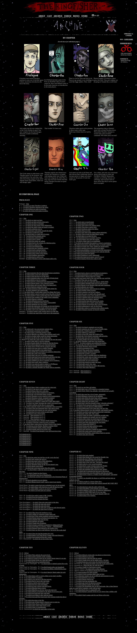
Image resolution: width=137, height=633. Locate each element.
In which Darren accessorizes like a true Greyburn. (92, 304)
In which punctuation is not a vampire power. (89, 275)
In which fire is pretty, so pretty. (86, 353)
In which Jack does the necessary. (36, 252)
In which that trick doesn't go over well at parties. (41, 410)
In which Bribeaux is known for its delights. (89, 396)
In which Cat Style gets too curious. (40, 490)
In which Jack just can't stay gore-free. (88, 338)
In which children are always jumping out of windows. (43, 360)
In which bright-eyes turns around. (87, 572)
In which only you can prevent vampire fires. (39, 329)
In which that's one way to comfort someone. (40, 355)
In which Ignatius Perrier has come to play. (88, 258)
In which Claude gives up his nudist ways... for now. (92, 560)
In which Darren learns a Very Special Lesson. (39, 283)
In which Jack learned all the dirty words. (39, 537)
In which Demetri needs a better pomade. (39, 427)
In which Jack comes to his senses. (37, 253)
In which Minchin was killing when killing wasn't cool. (43, 334)
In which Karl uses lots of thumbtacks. (39, 475)
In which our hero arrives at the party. (37, 222)
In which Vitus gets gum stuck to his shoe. (46, 502)
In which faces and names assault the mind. (39, 231)
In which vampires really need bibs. (88, 359)
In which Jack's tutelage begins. (36, 250)
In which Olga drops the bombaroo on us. (39, 512)
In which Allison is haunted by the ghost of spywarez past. (44, 591)
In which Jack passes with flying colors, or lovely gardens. (93, 245)
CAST (49, 16)
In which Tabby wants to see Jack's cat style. (43, 489)
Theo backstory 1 (86, 371)
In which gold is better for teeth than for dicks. (91, 419)
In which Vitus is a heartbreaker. (36, 607)
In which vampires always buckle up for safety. (89, 248)
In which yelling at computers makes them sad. (40, 514)
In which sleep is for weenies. (86, 495)
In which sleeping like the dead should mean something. (42, 273)
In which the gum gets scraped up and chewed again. (49, 507)
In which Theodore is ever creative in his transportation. (43, 396)
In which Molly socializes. (34, 577)
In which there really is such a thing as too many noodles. (44, 576)
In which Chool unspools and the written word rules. (93, 405)
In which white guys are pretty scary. (87, 401)
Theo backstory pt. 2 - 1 (37, 415)
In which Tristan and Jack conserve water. (89, 426)
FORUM (67, 16)
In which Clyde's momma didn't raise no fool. (90, 574)
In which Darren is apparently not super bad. (39, 399)
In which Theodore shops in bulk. (87, 346)
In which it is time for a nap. (34, 232)
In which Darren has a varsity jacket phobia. (89, 302)
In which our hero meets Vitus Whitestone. (39, 225)
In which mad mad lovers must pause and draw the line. (43, 357)
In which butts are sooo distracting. (87, 360)
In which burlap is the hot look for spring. (89, 558)
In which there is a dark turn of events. (37, 234)
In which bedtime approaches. (35, 255)
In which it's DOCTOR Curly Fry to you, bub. (91, 492)
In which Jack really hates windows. (37, 362)
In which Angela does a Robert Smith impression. (41, 420)
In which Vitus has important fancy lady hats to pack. (42, 408)
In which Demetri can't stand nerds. (37, 290)
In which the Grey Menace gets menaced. (90, 459)
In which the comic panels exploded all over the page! (44, 339)
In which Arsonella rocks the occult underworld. (98, 563)
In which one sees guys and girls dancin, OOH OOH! (91, 282)
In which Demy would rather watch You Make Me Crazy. (42, 292)
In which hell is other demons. (95, 569)
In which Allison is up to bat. (85, 556)
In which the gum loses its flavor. (43, 509)
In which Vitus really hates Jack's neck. (38, 605)
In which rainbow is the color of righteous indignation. (94, 490)
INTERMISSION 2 (25, 436)
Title (27, 204)
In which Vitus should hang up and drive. (38, 366)
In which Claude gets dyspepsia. (36, 523)
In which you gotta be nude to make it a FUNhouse (42, 364)
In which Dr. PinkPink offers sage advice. (90, 460)
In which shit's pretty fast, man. (86, 364)
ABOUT (42, 16)
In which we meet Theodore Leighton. (35, 205)
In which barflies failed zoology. (86, 290)
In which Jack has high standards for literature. (40, 392)
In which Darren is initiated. (34, 299)
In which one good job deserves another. (88, 583)
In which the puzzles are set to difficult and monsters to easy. (95, 576)
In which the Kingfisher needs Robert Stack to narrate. (93, 433)
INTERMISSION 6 (25, 443)
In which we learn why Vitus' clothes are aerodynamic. (92, 246)
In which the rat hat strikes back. (43, 539)
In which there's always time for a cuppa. (88, 276)
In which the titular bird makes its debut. (35, 211)
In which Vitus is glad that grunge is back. (38, 332)
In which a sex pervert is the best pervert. (39, 579)
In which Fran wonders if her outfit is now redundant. (42, 297)
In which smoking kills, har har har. (37, 519)
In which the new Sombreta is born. (37, 248)
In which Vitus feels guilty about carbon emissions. (91, 232)
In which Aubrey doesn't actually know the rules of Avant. (43, 294)
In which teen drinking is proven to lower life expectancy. (93, 250)
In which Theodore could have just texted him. (90, 341)
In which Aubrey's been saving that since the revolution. (42, 295)
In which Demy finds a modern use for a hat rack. (41, 387)
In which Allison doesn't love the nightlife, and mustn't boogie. (93, 410)
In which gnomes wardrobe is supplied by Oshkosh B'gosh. (44, 525)
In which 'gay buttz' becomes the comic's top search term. (44, 403)
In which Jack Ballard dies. (34, 246)
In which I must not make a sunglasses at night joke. (93, 415)
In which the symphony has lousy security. (89, 331)
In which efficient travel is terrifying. (37, 301)
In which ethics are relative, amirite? (87, 299)
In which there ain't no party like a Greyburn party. (41, 285)
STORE (84, 16)
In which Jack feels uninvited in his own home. (91, 422)
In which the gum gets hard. (41, 506)
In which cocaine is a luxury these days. (89, 481)
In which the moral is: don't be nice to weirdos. (90, 289)
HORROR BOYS (126, 43)
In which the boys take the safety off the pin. (91, 487)
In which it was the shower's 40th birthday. (89, 406)
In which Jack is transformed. (85, 222)
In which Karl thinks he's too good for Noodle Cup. (93, 457)
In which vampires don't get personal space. (89, 297)
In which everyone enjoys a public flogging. (39, 348)
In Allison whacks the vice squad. (97, 570)
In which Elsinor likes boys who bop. (37, 391)
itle (76, 325)
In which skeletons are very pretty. (36, 304)
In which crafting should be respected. (88, 352)
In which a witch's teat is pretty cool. (37, 583)
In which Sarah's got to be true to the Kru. (90, 339)
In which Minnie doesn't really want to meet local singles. (43, 482)
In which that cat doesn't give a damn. (37, 331)
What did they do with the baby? (94, 565)
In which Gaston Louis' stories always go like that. (43, 311)
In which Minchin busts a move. (36, 588)
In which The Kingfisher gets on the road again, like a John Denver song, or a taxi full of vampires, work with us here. (93, 587)
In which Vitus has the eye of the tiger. (37, 276)
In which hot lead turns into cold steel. (38, 593)
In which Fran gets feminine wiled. (37, 497)
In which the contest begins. (35, 238)
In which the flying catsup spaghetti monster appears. (42, 516)
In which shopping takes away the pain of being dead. (41, 278)
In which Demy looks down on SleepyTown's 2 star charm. (43, 424)
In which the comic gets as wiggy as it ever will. (91, 357)
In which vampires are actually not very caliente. (92, 417)
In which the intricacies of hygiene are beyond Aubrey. (43, 306)
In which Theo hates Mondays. (86, 367)
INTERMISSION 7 (25, 445)
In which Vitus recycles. (83, 231)
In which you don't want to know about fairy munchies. (94, 412)
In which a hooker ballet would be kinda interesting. (41, 336)
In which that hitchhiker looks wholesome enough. (41, 308)
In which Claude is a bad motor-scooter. (88, 567)
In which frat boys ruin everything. (37, 584)
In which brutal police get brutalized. (53, 567)
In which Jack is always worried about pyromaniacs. (91, 273)
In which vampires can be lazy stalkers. (88, 292)
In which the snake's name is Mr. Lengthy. (39, 495)
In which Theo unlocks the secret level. (38, 555)
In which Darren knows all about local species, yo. (42, 518)
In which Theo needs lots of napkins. (88, 350)
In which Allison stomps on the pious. (88, 584)
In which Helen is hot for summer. (35, 280)
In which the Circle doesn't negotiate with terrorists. (92, 336)
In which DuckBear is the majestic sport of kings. (92, 488)
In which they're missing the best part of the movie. (93, 471)
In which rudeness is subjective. (85, 332)
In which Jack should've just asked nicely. (39, 350)
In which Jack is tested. (33, 239)
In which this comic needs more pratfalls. (89, 431)
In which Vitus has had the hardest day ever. (40, 533)
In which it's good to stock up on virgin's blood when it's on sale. (46, 558)
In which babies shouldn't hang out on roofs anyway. (91, 283)
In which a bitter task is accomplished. (88, 241)
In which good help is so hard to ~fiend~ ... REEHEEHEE (44, 526)
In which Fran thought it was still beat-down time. (45, 431)
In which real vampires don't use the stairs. (89, 399)
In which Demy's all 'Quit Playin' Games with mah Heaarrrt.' (45, 535)
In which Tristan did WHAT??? (86, 424)
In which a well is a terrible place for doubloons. (92, 355)
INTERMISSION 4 (25, 439)
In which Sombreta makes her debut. (87, 229)
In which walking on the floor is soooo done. (40, 405)
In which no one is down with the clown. (39, 586)
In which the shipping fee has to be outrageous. (40, 359)
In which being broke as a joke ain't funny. (39, 560)
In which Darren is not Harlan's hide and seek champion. (92, 285)
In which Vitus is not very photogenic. (37, 274)
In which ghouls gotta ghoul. (34, 466)
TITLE (26, 553)
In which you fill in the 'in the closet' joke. (38, 338)
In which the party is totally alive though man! (90, 294)
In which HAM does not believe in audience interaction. (43, 352)
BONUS (76, 16)
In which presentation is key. (85, 348)
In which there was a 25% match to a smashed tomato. (92, 389)
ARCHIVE (58, 16)
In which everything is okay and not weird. (39, 595)
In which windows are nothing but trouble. (93, 343)
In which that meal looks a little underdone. (39, 461)
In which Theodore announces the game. (35, 207)
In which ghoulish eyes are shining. (36, 480)
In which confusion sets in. (34, 229)
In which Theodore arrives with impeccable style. (41, 258)
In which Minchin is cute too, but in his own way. (41, 590)
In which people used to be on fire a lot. (38, 429)
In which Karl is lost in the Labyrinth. (38, 581)
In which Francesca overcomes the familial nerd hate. (92, 562)
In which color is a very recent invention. (89, 464)
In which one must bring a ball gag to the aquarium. (43, 313)
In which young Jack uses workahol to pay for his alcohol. (47, 485)
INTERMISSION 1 (25, 434)
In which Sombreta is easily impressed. (87, 255)
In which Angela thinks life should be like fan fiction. (41, 343)
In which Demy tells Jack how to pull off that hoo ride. (46, 487)
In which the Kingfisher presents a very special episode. (92, 252)
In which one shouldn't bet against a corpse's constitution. (93, 243)
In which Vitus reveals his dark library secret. (90, 234)
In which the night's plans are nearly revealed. (40, 227)
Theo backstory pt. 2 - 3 (37, 419)
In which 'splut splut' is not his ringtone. (37, 341)
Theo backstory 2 (86, 372)
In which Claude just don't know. (37, 473)
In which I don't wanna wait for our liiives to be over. (92, 595)
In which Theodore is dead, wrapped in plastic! (40, 398)
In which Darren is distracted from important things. (41, 281)
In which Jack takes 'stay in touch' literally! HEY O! (93, 494)
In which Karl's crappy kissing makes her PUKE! (92, 466)
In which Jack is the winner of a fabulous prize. (41, 243)
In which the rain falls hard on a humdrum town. (91, 345)
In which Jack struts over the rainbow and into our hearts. (95, 473)
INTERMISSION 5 (25, 441)
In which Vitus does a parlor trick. (86, 227)
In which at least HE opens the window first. (89, 334)
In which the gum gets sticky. (42, 504)
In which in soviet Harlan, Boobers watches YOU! (42, 426)
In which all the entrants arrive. (36, 236)
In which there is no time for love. (86, 236)
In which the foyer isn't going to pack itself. (39, 412)
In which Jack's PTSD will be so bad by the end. (41, 346)
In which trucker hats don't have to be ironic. (90, 301)
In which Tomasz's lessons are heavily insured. (90, 309)
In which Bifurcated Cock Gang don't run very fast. (92, 408)
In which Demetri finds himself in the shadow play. (42, 528)
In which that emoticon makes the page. (89, 362)
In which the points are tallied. (35, 241)
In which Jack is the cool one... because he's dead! (92, 462)
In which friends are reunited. (85, 224)
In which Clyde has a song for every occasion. (40, 422)
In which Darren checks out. (85, 579)
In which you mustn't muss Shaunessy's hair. (90, 467)
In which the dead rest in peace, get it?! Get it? (89, 257)
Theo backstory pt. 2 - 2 (37, 417)
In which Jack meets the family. (85, 253)
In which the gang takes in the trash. (44, 609)
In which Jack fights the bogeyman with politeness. (91, 398)
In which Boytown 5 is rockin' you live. (89, 238)
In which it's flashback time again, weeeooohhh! (41, 302)
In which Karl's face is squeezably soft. (88, 590)
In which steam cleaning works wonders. (39, 556)
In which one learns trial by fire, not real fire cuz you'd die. (92, 278)
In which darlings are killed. (35, 521)
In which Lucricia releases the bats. (37, 499)
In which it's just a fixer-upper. (35, 413)
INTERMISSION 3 (25, 438)
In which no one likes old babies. (86, 387)
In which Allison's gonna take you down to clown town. (93, 555)
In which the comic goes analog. (36, 353)
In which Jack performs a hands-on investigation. (92, 429)
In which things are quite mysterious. (34, 209)
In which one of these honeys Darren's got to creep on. (43, 602)
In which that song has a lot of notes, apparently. (91, 394)
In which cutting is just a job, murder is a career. (91, 296)
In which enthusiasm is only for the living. (89, 306)
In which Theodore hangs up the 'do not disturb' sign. (42, 464)
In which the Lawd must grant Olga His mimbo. (40, 468)
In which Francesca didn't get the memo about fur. (41, 288)
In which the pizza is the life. (35, 600)
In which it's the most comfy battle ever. (38, 389)
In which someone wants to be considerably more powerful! (43, 406)
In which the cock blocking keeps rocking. (39, 394)
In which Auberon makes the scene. (36, 287)
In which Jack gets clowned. (85, 434)
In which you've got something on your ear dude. (41, 309)
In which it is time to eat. (34, 245)
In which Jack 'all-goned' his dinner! (37, 463)
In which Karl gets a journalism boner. (38, 562)
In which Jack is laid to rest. (35, 257)
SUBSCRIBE (128, 39)
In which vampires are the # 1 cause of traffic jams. (91, 329)
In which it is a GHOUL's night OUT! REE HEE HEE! (43, 401)
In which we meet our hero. (34, 220)
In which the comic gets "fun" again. (88, 413)
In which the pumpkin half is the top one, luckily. (92, 469)
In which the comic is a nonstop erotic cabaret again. (92, 308)
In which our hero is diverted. (35, 224)
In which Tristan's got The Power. (87, 427)
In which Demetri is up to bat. (85, 577)
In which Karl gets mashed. (85, 455)
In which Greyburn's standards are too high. (89, 327)
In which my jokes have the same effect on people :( (93, 420)
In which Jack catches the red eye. (36, 459)
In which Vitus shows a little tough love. (38, 604)
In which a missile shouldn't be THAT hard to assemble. (43, 367)
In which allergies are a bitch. (84, 287)
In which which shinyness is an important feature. (40, 345)
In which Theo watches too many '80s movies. (91, 366)
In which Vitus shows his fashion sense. (88, 225)
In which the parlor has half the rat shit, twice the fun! (42, 457)
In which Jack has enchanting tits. (86, 581)
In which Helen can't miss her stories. (88, 239)
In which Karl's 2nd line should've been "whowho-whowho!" (94, 403)
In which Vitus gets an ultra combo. (86, 280)
